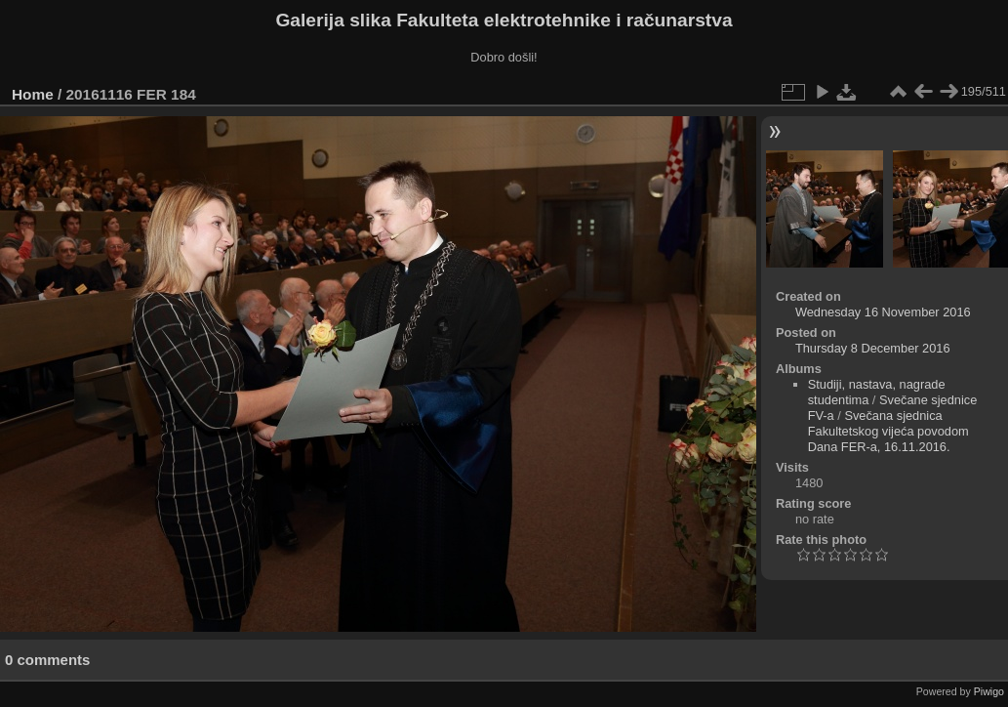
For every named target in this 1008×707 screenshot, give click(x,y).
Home (33, 94)
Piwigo (989, 691)
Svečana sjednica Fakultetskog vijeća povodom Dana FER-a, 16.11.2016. (888, 431)
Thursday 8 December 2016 (872, 348)
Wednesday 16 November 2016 (883, 312)
